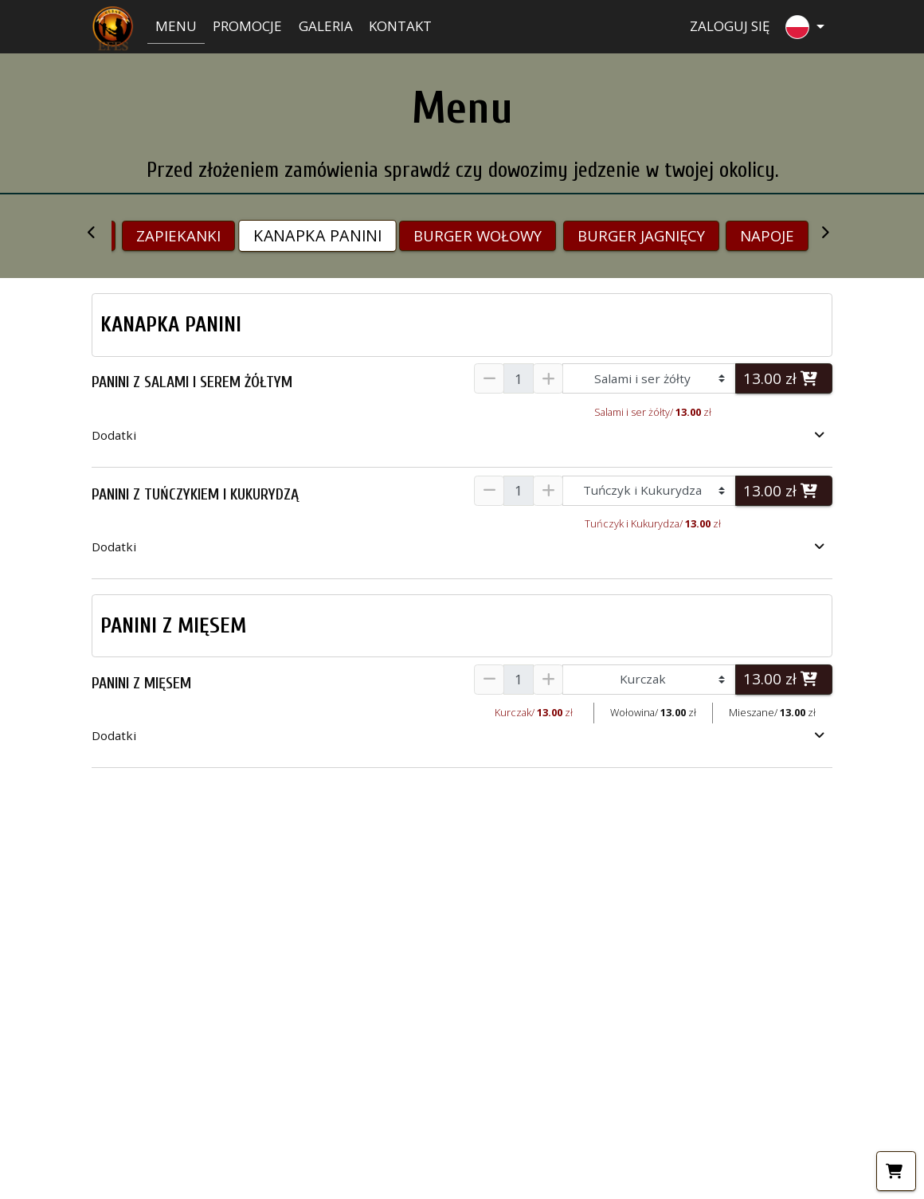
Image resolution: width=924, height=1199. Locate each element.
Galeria (326, 26)
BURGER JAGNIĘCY (641, 235)
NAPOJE (767, 235)
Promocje (247, 26)
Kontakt (400, 26)
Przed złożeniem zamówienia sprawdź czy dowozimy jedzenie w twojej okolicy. (462, 170)
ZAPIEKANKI (178, 235)
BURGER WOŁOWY (477, 235)
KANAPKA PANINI (317, 235)
